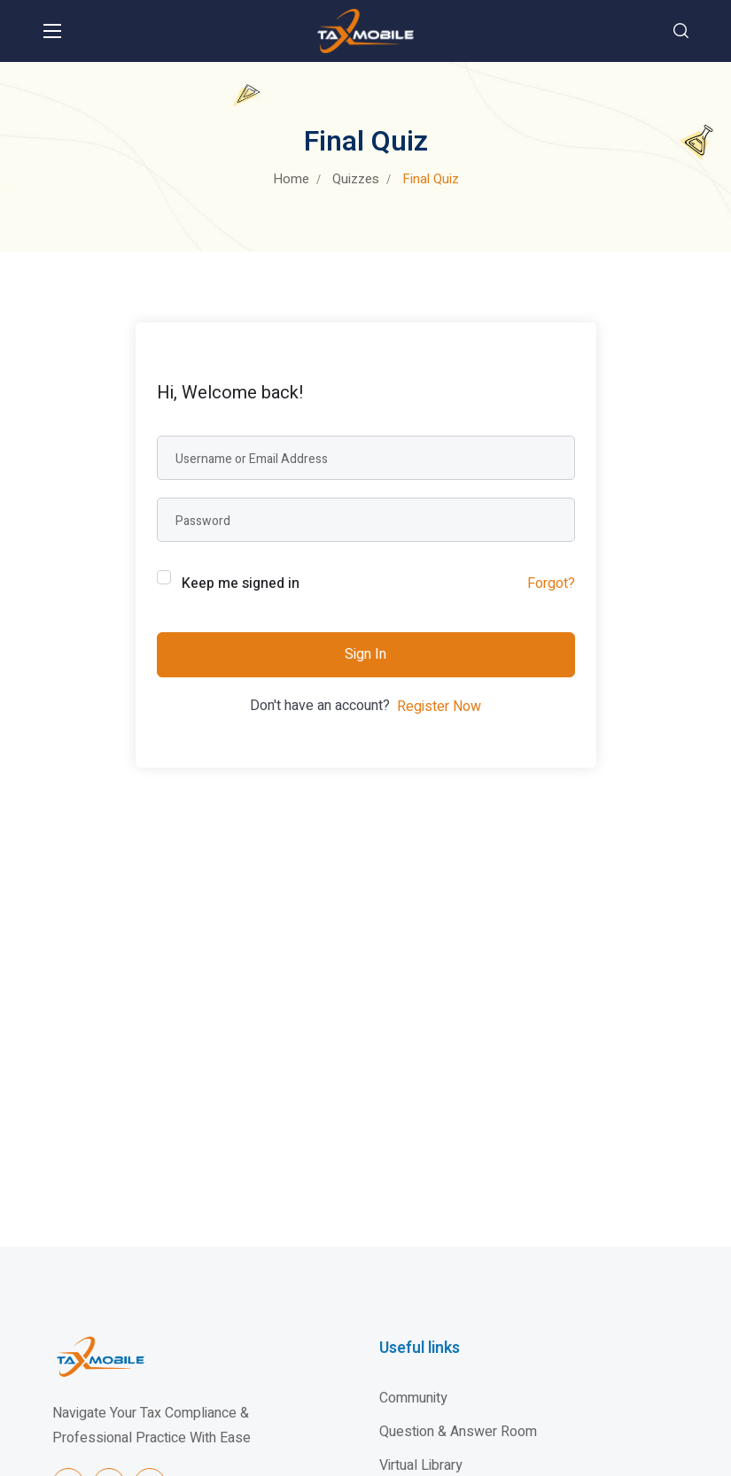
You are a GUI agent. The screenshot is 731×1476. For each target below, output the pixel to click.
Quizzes (355, 179)
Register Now (439, 706)
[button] (680, 31)
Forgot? (551, 583)
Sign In (365, 654)
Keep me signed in (240, 583)
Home (291, 179)
